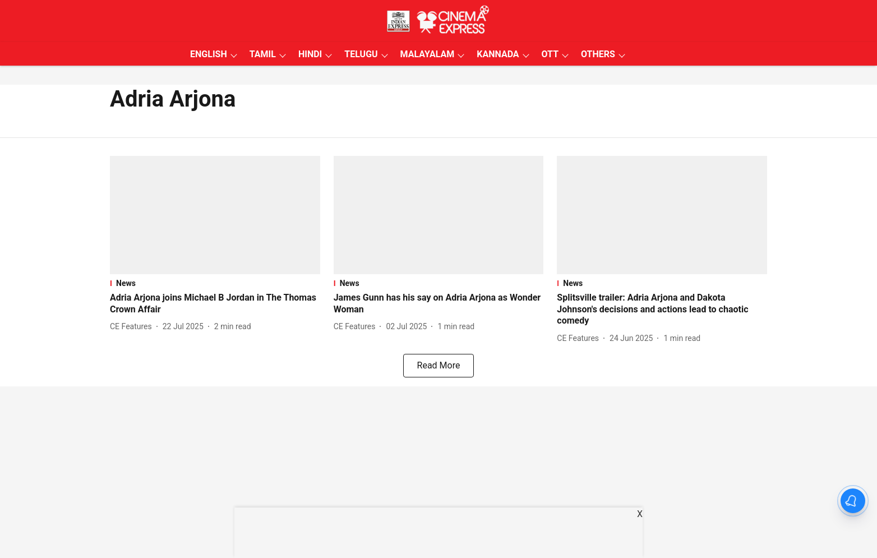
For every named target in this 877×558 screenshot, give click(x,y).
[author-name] (133, 327)
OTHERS (598, 54)
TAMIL (263, 54)
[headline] (215, 304)
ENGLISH (208, 54)
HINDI (310, 54)
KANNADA (498, 54)
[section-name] (215, 283)
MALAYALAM (427, 54)
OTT (550, 54)
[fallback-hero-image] (215, 215)
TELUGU (360, 54)
